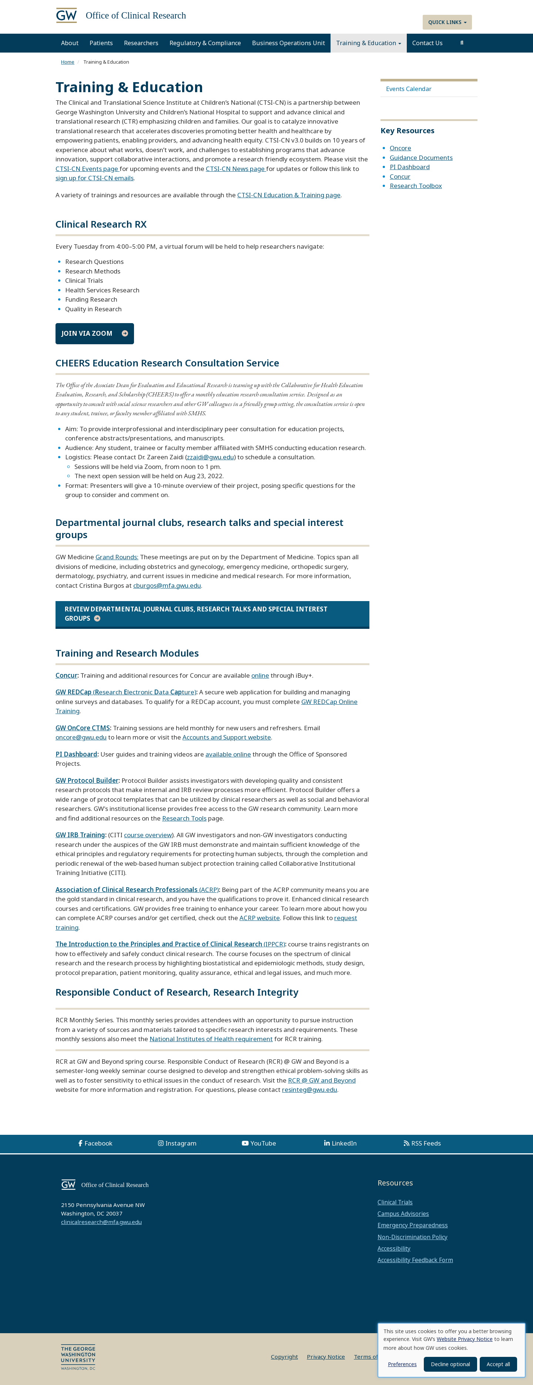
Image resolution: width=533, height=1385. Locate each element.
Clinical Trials (395, 1202)
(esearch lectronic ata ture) (126, 692)
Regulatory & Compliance (205, 43)
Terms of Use (372, 1356)
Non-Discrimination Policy (412, 1237)
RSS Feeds (426, 1143)
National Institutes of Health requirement (211, 1038)
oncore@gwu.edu (81, 737)
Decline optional (450, 1364)
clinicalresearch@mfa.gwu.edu (101, 1221)
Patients (101, 43)
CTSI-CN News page (236, 168)
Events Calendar (409, 89)
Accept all (498, 1364)
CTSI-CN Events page (88, 168)
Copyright (284, 1356)
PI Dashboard (410, 166)
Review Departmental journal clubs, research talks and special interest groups (196, 613)
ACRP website (259, 917)
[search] (462, 43)
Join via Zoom (87, 333)
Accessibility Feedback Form (415, 1260)
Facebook (98, 1143)
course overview (148, 835)
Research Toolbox (416, 185)
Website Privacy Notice (465, 1338)
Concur (400, 176)
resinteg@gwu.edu (309, 1089)
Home (67, 61)
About (69, 43)
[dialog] (452, 1350)
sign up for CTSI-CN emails (95, 178)
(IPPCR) (170, 944)
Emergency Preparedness (413, 1225)
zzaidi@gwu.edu (210, 457)
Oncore (400, 148)
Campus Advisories (403, 1213)
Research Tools (184, 818)
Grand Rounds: (116, 557)
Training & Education (368, 43)
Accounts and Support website (226, 737)
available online (228, 754)
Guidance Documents (421, 157)
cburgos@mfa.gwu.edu (167, 585)
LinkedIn (344, 1143)
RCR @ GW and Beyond (322, 1080)
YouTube (263, 1143)
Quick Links (447, 22)
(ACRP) (137, 889)
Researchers (141, 43)
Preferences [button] (402, 1364)
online (260, 675)
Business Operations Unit (288, 43)
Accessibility (394, 1248)
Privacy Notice (326, 1356)
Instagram (181, 1143)
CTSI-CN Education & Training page (289, 195)
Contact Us (427, 43)
